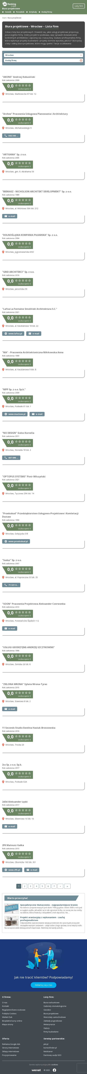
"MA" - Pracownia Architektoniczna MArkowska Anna (32, 352)
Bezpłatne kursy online (12, 1021)
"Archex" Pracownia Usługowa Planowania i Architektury (35, 113)
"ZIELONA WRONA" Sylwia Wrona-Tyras (24, 684)
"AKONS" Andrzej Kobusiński (18, 77)
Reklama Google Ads (11, 1044)
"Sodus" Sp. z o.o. (11, 560)
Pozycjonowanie (9, 1055)
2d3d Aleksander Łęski (15, 801)
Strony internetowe (10, 1047)
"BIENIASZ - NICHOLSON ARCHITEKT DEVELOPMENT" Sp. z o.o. (37, 191)
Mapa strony (7, 1024)
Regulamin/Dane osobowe (13, 1010)
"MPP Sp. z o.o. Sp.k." (14, 389)
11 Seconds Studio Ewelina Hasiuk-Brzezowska (28, 727)
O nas (4, 1002)
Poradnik (20, 12)
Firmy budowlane (51, 1031)
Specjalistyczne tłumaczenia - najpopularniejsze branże (49, 905)
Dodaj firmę (47, 12)
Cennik (8, 12)
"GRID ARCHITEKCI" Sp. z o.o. (18, 271)
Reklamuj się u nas (43, 985)
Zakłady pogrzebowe (53, 1021)
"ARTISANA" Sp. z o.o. (14, 154)
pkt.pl (46, 1044)
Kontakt (5, 1006)
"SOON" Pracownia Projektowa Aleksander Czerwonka (33, 603)
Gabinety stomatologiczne (55, 1006)
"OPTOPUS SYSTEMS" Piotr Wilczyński (23, 476)
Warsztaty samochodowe (55, 1017)
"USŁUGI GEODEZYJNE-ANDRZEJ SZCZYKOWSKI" (28, 647)
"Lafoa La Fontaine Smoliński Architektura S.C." (29, 308)
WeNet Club (7, 1017)
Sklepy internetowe (10, 1051)
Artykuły (33, 12)
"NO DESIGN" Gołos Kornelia (18, 432)
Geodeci (47, 1010)
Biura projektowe (11, 8)
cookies (54, 1064)
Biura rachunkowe (51, 1002)
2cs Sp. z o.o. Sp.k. (12, 764)
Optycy (47, 1028)
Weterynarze (49, 1024)
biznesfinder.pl (50, 1047)
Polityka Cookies (9, 1013)
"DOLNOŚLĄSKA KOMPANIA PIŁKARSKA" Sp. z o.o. (30, 235)
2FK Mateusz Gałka (13, 845)
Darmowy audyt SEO (52, 1055)
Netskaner (48, 1051)
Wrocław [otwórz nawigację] (43, 55)
